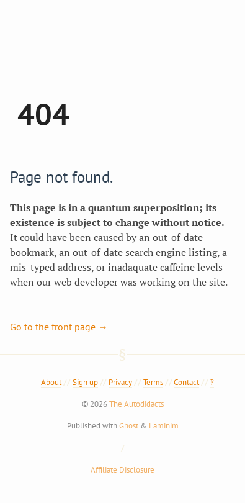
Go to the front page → (59, 326)
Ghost (128, 425)
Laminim (164, 425)
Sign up (85, 382)
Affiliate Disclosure (122, 469)
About (51, 382)
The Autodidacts (136, 404)
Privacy (120, 382)
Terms (153, 382)
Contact (186, 382)
